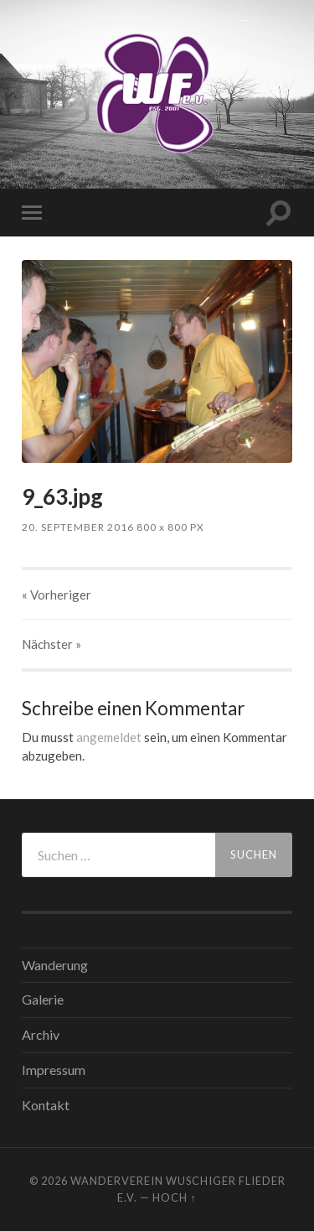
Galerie (43, 999)
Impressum (53, 1070)
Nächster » (51, 644)
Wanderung (55, 965)
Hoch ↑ (174, 1197)
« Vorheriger (56, 594)
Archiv (40, 1034)
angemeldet (109, 737)
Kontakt (45, 1105)
